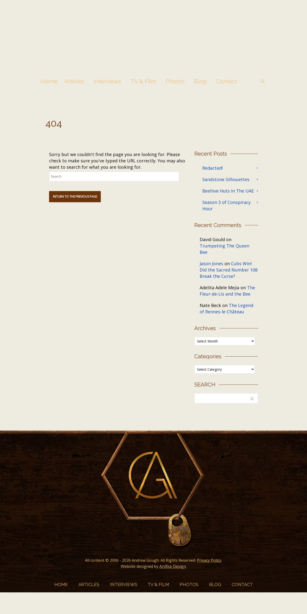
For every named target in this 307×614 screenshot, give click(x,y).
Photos (175, 81)
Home (49, 81)
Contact (226, 81)
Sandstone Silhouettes (225, 179)
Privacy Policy (209, 560)
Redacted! (212, 168)
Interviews (107, 81)
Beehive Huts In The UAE (228, 191)
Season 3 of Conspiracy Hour (226, 205)
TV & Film (143, 81)
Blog (200, 81)
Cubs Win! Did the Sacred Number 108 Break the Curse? (228, 270)
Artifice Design (172, 566)
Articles (74, 81)
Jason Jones (211, 263)
